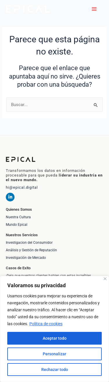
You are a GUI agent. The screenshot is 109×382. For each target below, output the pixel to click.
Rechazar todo (54, 369)
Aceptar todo (55, 338)
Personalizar (54, 354)
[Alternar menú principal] (94, 9)
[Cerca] (105, 278)
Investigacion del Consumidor (29, 243)
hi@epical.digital (22, 187)
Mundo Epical (16, 225)
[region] (54, 329)
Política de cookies (45, 323)
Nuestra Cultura (18, 217)
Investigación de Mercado (26, 258)
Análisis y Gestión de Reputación (31, 250)
